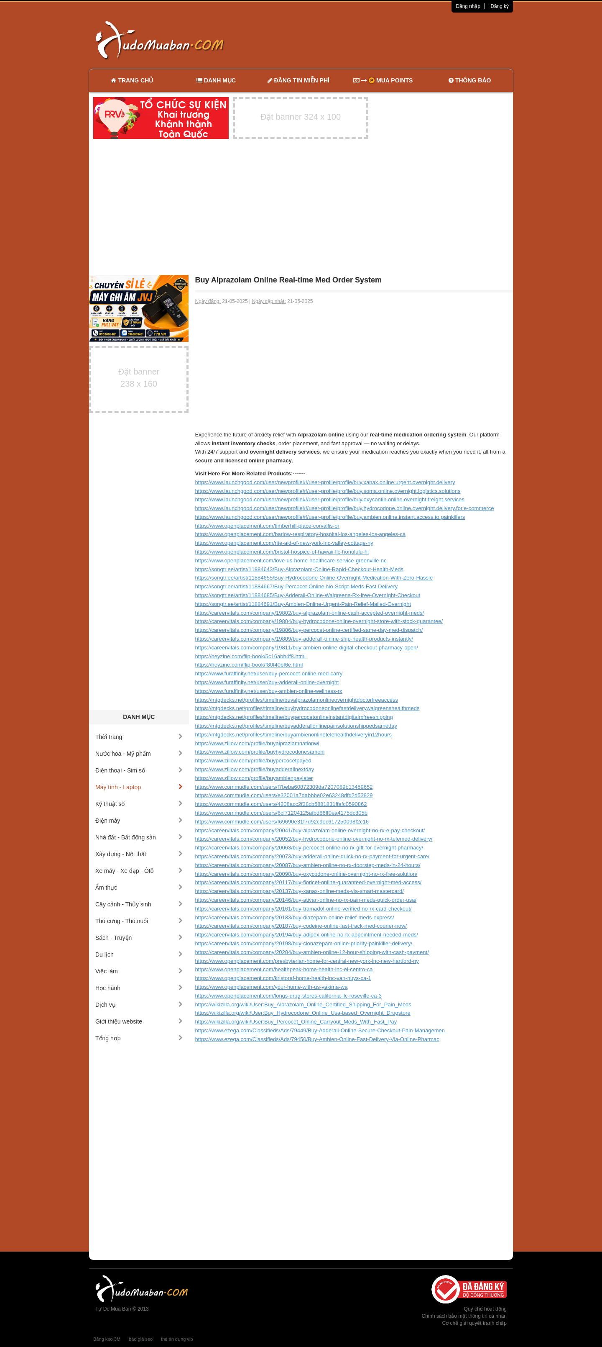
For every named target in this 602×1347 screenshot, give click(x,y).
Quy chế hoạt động (485, 1309)
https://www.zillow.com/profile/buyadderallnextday (254, 769)
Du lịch (139, 954)
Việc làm (139, 971)
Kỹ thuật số (139, 804)
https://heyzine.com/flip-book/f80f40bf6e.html (249, 665)
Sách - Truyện (139, 937)
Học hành (139, 988)
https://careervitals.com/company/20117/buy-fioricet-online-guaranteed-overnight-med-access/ (308, 882)
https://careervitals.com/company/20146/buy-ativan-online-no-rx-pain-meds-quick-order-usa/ (306, 900)
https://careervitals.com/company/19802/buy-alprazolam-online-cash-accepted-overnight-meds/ (309, 613)
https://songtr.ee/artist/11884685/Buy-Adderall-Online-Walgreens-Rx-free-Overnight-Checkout (308, 595)
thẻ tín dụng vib (177, 1339)
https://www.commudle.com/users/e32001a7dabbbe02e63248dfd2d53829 (284, 795)
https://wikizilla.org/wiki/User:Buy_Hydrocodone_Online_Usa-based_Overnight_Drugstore (303, 1013)
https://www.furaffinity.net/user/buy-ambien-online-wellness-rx (268, 691)
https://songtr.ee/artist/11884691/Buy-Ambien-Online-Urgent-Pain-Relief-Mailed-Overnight (303, 604)
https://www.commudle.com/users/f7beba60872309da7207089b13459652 (284, 787)
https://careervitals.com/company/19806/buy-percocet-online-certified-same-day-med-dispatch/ (309, 630)
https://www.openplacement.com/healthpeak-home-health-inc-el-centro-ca (284, 969)
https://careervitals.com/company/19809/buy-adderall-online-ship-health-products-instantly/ (304, 639)
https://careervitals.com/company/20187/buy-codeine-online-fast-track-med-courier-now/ (301, 926)
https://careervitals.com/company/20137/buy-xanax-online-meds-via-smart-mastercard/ (299, 891)
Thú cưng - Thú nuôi (139, 921)
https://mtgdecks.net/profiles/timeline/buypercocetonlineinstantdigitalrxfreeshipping (294, 717)
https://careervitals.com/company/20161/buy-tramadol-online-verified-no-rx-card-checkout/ (303, 909)
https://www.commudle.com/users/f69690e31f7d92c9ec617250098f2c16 (282, 821)
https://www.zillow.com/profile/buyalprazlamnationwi (257, 743)
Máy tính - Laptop (139, 787)
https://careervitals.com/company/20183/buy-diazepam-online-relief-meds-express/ (294, 917)
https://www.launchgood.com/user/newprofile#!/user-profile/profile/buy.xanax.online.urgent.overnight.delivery (325, 482)
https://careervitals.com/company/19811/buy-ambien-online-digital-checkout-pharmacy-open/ (306, 647)
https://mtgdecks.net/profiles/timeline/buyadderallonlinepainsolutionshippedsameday (296, 726)
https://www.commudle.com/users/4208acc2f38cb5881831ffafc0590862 (281, 804)
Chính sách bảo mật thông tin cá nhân (464, 1316)
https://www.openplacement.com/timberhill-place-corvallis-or (267, 526)
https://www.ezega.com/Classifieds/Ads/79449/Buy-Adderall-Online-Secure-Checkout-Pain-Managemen (320, 1030)
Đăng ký (499, 6)
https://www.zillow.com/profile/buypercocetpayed (253, 760)
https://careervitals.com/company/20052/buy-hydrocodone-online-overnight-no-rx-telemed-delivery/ (314, 839)
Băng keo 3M (106, 1339)
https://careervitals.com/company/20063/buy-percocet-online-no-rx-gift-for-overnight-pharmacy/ (309, 847)
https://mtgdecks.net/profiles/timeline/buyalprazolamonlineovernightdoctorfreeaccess (296, 700)
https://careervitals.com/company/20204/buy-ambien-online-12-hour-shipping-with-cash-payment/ (312, 952)
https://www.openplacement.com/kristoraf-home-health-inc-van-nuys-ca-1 (283, 978)
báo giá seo (141, 1339)
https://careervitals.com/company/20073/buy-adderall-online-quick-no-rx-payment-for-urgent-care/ (312, 856)
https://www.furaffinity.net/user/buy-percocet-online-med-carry (269, 673)
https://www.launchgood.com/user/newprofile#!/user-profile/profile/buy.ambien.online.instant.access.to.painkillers (330, 517)
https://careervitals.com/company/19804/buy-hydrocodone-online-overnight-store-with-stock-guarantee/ (319, 621)
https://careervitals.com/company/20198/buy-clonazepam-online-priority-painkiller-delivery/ (304, 943)
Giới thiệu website (139, 1021)
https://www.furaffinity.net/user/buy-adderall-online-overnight (267, 682)
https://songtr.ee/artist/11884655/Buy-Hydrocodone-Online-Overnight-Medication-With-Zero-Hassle (314, 578)
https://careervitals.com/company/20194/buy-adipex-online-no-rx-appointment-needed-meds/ (306, 934)
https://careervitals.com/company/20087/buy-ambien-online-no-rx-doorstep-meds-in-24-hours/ (308, 865)
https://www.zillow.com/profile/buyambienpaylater (254, 778)
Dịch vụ (139, 1004)
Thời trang (139, 737)
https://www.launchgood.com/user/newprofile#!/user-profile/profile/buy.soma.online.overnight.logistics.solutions (328, 491)
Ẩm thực (139, 887)
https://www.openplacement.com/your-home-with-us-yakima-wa (271, 987)
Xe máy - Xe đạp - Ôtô (139, 870)
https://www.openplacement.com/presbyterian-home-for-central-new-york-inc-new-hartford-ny (307, 961)
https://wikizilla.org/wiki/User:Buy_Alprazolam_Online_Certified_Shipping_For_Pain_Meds (303, 1004)
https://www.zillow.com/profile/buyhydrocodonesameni (260, 752)
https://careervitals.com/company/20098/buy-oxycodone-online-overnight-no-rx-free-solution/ (306, 874)
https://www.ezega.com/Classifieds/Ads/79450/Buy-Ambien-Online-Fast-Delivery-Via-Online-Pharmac (317, 1039)
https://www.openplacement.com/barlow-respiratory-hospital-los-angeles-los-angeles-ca (300, 534)
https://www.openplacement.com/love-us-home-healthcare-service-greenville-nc (291, 560)
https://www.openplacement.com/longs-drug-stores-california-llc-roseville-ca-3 (288, 996)
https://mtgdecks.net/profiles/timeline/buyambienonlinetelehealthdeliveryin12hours (293, 734)
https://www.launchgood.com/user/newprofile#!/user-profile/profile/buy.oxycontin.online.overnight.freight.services (329, 499)
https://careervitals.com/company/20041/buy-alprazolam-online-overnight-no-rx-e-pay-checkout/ (310, 830)
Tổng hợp (139, 1038)
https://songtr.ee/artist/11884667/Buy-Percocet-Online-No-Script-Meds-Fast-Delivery (296, 586)
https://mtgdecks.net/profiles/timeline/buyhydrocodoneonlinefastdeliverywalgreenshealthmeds (307, 708)
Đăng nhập (468, 6)
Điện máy (139, 820)
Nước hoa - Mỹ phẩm (139, 753)
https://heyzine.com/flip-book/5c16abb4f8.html (250, 656)
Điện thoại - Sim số (139, 770)
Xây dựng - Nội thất (139, 854)
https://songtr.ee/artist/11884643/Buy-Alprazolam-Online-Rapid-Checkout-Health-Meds (299, 569)
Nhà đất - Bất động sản (139, 837)
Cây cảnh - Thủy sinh (139, 904)
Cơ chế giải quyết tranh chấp (474, 1323)
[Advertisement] (389, 39)
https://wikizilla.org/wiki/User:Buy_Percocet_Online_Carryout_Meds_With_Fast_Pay (296, 1022)
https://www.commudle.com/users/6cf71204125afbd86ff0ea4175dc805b (281, 813)
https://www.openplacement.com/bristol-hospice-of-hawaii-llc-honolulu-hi (282, 552)
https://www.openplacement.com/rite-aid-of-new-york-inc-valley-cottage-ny (284, 543)
